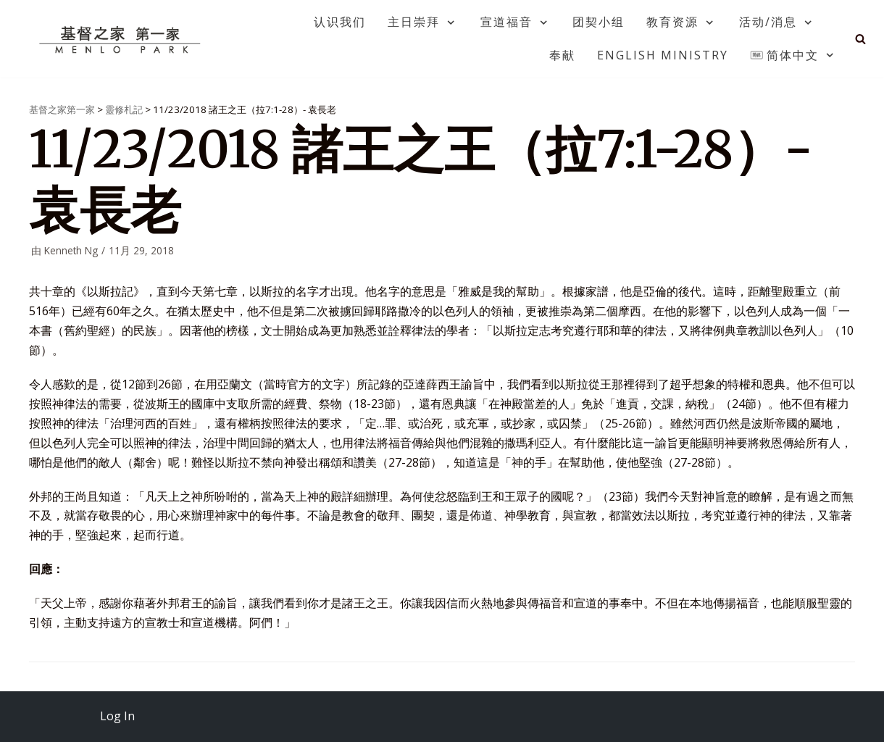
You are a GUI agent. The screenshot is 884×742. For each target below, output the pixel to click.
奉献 (562, 55)
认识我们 (340, 22)
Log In (117, 716)
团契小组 (598, 22)
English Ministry (662, 55)
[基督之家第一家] (121, 39)
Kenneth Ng (71, 250)
